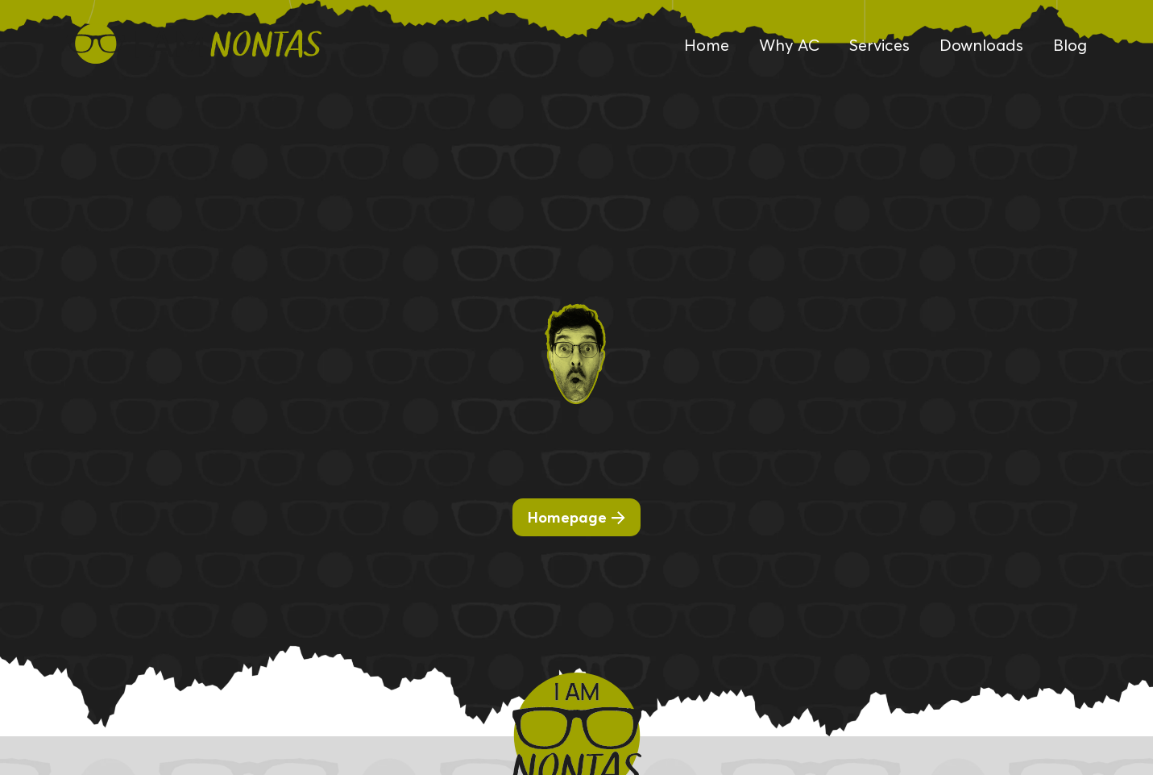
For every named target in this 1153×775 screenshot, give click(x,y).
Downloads (981, 45)
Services (879, 45)
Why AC (789, 45)
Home (706, 45)
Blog (1070, 45)
